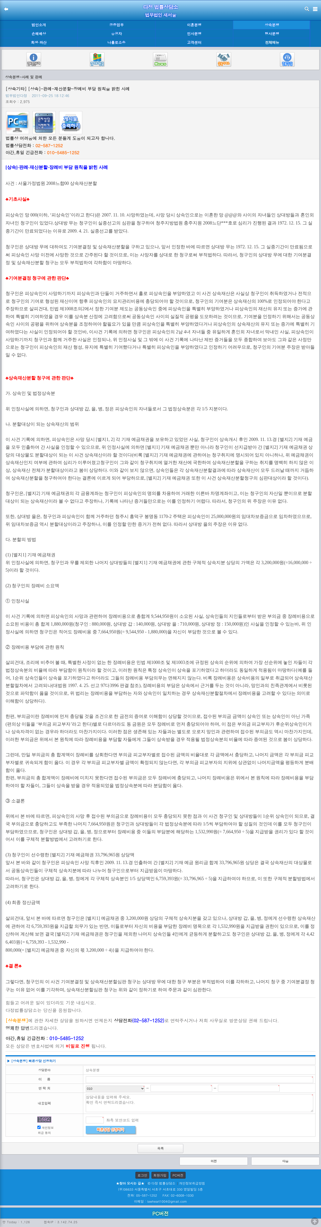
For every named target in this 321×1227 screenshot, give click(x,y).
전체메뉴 (272, 42)
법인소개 (39, 24)
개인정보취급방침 (192, 1183)
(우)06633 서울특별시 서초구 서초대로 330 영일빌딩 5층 (160, 1189)
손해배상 (39, 33)
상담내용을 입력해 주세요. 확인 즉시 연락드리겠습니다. (199, 1103)
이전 (214, 1161)
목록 (160, 1148)
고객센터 (194, 42)
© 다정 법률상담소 (161, 1183)
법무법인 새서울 (160, 15)
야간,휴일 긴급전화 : (42, 152)
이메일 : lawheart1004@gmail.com (160, 1201)
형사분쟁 (272, 33)
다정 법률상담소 (160, 7)
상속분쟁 (272, 24)
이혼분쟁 (194, 24)
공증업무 (116, 24)
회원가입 (160, 1175)
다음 (285, 1161)
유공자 (116, 33)
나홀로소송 (117, 42)
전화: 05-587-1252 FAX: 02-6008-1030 (160, 1195)
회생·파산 (38, 42)
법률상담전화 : (34, 145)
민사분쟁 (194, 33)
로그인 (142, 1175)
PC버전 (178, 1175)
